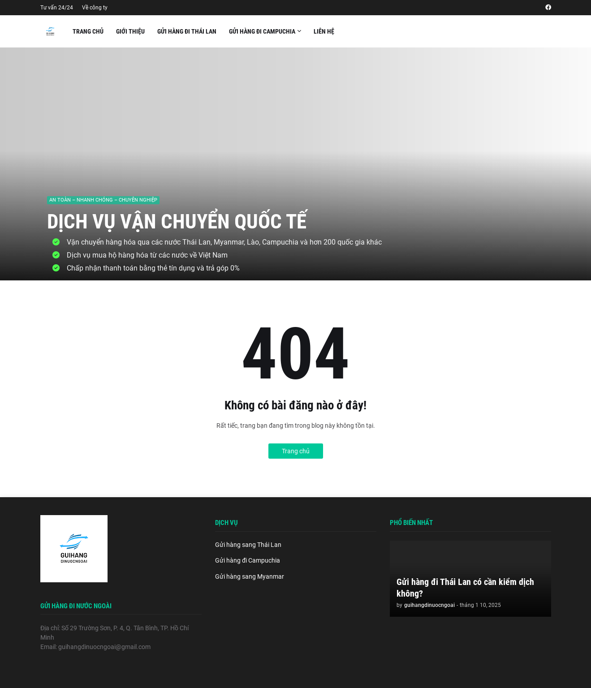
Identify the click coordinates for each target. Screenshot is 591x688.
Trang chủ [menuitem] (88, 31)
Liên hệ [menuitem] (324, 31)
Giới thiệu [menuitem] (130, 31)
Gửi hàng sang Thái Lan (248, 544)
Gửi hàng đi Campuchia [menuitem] (262, 31)
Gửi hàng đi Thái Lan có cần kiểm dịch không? (465, 587)
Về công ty (95, 7)
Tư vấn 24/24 (56, 7)
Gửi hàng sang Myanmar (249, 576)
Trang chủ (296, 451)
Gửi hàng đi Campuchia (247, 560)
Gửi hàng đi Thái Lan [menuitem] (186, 31)
